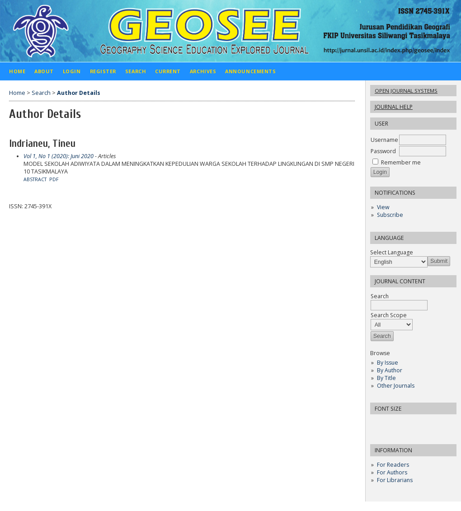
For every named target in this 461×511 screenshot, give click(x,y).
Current (168, 71)
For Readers (393, 465)
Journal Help (394, 107)
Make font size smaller (378, 424)
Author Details (78, 93)
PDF (54, 179)
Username (384, 140)
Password (383, 151)
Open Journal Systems (406, 90)
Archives (203, 71)
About (44, 71)
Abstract (35, 179)
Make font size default (392, 424)
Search (399, 300)
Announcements (250, 71)
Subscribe (390, 215)
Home (17, 71)
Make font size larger (407, 424)
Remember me (401, 162)
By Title (386, 378)
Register (103, 71)
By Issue (387, 362)
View (383, 207)
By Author (389, 370)
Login (72, 71)
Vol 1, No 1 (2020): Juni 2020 (59, 156)
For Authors (392, 472)
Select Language (391, 252)
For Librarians (395, 480)
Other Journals (395, 385)
